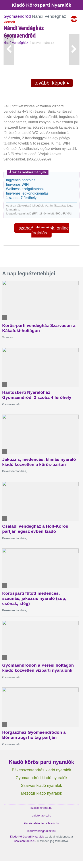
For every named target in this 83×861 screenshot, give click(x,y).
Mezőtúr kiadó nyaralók (41, 793)
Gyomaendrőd (17, 16)
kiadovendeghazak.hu (41, 831)
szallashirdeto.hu (41, 807)
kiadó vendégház (16, 42)
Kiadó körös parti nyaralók (41, 762)
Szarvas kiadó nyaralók (41, 785)
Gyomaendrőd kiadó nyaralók (42, 778)
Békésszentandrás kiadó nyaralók (41, 770)
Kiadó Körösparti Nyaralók (41, 5)
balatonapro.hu (41, 815)
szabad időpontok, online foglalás (44, 230)
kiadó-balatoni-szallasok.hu (41, 823)
